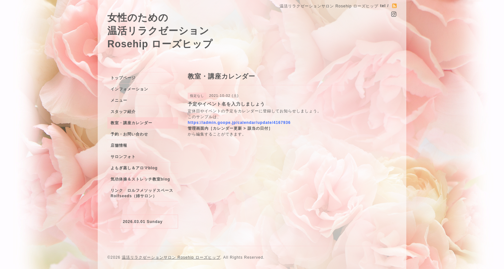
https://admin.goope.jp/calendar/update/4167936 (239, 122)
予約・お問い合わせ (129, 134)
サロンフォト (123, 156)
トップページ (123, 78)
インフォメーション (129, 89)
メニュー (119, 100)
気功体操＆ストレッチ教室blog (140, 179)
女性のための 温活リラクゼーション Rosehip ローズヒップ (160, 30)
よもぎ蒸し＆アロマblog (134, 168)
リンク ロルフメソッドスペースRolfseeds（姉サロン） (142, 193)
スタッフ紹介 (123, 111)
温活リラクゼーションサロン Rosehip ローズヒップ (171, 257)
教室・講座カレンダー (131, 123)
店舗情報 (119, 145)
